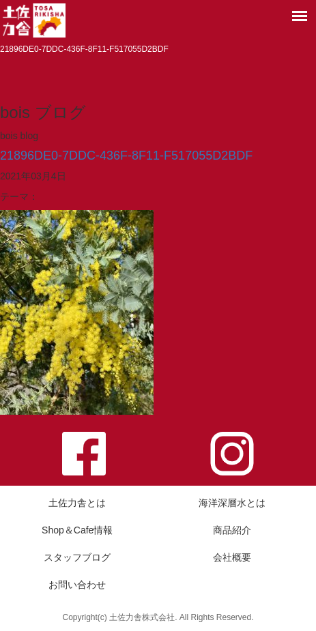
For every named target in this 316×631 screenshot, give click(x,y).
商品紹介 (232, 530)
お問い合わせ (77, 584)
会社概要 (232, 557)
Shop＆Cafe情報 (77, 530)
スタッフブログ (77, 557)
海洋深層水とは (232, 502)
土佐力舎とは (77, 502)
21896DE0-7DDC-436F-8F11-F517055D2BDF (126, 155)
